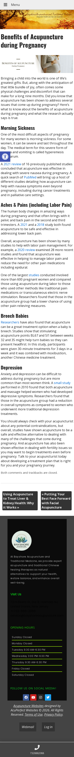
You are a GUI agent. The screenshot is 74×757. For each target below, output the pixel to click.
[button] (5, 156)
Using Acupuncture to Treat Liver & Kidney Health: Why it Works (18, 501)
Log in (48, 727)
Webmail (28, 727)
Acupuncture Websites (28, 706)
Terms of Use (34, 714)
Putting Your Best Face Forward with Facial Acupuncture (56, 501)
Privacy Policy (53, 714)
